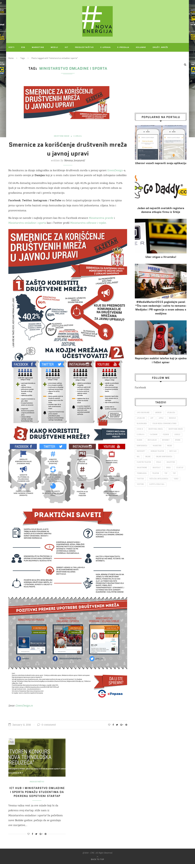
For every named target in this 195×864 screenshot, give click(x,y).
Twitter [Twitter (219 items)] (140, 479)
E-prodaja (123, 47)
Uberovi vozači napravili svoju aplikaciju (160, 163)
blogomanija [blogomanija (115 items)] (142, 424)
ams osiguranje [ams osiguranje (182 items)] (143, 413)
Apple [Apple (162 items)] (161, 418)
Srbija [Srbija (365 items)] (168, 468)
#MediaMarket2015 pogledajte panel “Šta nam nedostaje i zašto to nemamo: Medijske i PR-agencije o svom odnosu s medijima (160, 307)
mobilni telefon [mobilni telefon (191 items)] (157, 451)
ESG (23, 47)
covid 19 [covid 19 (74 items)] (140, 429)
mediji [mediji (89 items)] (169, 446)
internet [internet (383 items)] (166, 440)
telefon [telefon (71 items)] (155, 473)
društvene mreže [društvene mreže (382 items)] (175, 429)
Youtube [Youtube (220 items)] (140, 484)
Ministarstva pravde (101, 218)
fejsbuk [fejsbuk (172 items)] (166, 435)
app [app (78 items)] (151, 418)
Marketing (38, 47)
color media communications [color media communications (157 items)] (164, 424)
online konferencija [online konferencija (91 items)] (164, 457)
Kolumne (141, 47)
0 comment (46, 725)
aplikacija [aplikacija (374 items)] (171, 413)
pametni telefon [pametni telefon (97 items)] (144, 462)
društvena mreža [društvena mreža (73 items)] (155, 429)
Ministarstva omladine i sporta (27, 223)
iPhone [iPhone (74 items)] (177, 440)
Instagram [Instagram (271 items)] (152, 440)
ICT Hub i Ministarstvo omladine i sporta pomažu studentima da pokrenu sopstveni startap (37, 792)
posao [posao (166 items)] (158, 462)
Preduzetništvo (84, 47)
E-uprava (105, 47)
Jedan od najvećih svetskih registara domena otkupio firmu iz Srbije (160, 210)
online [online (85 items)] (148, 457)
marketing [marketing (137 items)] (157, 446)
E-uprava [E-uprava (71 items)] (140, 435)
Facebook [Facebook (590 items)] (153, 435)
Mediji (54, 47)
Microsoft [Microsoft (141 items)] (141, 451)
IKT (66, 47)
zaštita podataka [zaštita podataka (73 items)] (156, 484)
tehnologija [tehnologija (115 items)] (142, 473)
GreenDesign (115, 171)
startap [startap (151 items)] (179, 468)
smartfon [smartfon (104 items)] (171, 462)
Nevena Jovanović (74, 161)
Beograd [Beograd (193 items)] (172, 418)
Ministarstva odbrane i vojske (88, 223)
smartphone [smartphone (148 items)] (142, 468)
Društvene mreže (61, 136)
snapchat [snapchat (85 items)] (156, 468)
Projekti (13, 56)
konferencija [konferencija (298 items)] (142, 446)
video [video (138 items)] (176, 479)
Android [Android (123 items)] (158, 413)
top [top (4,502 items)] (174, 473)
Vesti (11, 47)
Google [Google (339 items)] (177, 435)
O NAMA (29, 56)
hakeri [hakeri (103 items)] (139, 440)
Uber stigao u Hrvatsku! (160, 257)
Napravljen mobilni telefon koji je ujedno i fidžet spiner (161, 360)
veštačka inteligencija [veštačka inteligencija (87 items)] (158, 479)
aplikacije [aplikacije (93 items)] (141, 418)
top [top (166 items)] (165, 473)
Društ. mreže (160, 47)
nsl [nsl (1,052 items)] (138, 457)
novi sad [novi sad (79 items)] (172, 451)
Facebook (140, 388)
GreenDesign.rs (24, 706)
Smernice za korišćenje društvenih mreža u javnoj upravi (68, 149)
